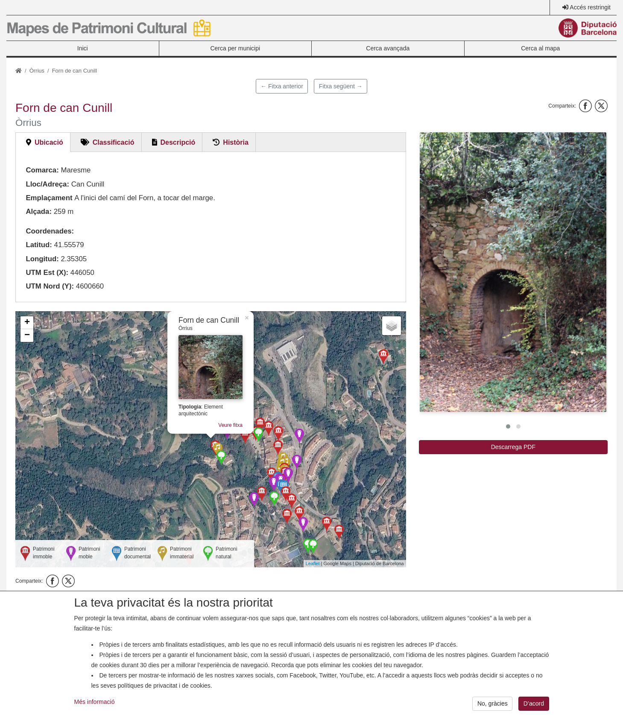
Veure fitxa (230, 425)
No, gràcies (492, 706)
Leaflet (313, 563)
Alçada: (39, 211)
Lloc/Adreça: (47, 184)
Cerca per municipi (235, 48)
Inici (82, 48)
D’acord (534, 706)
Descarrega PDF (513, 447)
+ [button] (27, 322)
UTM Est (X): (47, 272)
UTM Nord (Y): (50, 286)
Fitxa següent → (341, 86)
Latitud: (39, 245)
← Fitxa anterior (281, 86)
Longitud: (42, 259)
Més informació (94, 704)
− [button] (27, 335)
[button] (513, 272)
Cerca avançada (387, 48)
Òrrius (36, 70)
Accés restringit (590, 7)
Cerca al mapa (540, 48)
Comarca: (42, 170)
